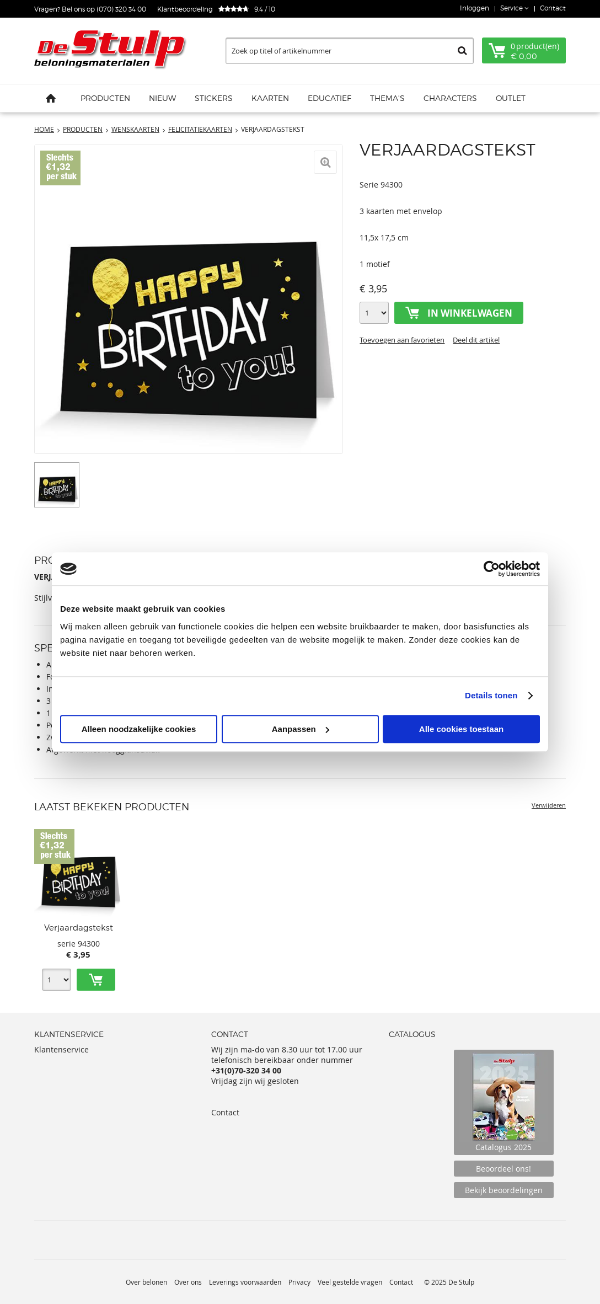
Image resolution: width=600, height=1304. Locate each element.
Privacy (299, 1282)
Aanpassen (300, 729)
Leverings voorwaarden (245, 1282)
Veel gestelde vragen (350, 1282)
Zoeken (462, 50)
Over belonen (146, 1282)
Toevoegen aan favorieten (402, 340)
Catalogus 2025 (503, 1102)
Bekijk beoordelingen (504, 1190)
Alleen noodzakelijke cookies (139, 729)
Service (512, 8)
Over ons (188, 1282)
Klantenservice (61, 1049)
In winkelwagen (469, 313)
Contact (553, 8)
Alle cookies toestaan (461, 729)
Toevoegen (96, 980)
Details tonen (491, 695)
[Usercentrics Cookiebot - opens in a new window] (491, 568)
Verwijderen (549, 805)
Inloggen (474, 8)
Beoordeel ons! (503, 1168)
